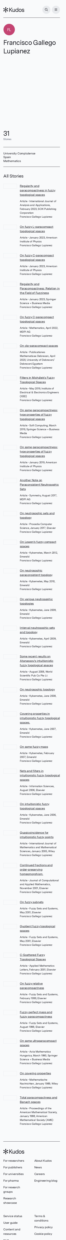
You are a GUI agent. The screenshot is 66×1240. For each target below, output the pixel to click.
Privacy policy (43, 1227)
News (38, 1167)
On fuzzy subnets (31, 902)
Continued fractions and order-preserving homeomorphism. (36, 869)
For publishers (12, 1167)
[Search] (46, 10)
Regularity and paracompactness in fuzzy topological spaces (37, 190)
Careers (39, 1174)
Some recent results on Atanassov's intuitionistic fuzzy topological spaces (36, 661)
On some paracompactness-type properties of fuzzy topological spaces (39, 414)
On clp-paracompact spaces (39, 345)
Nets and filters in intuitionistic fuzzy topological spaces (40, 775)
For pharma (11, 1180)
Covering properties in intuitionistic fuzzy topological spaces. (40, 718)
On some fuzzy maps (34, 746)
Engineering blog (45, 1180)
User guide (10, 1222)
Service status (12, 1216)
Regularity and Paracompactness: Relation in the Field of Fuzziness (40, 288)
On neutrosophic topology (37, 689)
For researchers (13, 1160)
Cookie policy (43, 1234)
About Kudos (43, 1160)
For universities (13, 1174)
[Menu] (56, 10)
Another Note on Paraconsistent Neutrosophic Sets (39, 484)
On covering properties (35, 1073)
